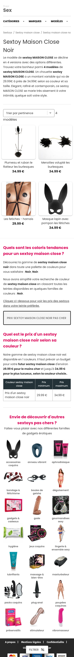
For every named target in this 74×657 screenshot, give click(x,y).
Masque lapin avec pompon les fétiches (55, 221)
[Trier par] (28, 113)
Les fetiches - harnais (18, 219)
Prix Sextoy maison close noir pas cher (36, 318)
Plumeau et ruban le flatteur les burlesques (18, 165)
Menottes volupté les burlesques (55, 165)
